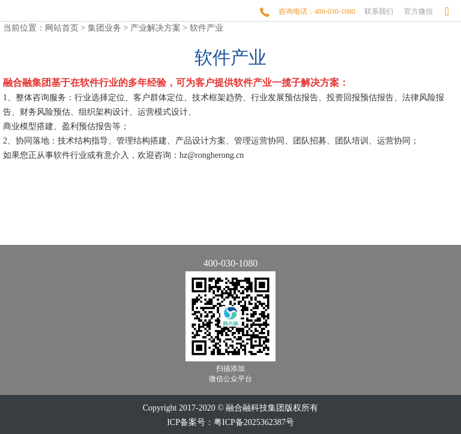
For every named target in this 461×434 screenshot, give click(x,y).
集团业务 (104, 27)
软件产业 (206, 27)
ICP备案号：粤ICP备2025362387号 (230, 422)
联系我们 (378, 11)
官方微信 (418, 11)
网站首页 (62, 27)
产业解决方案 (155, 27)
